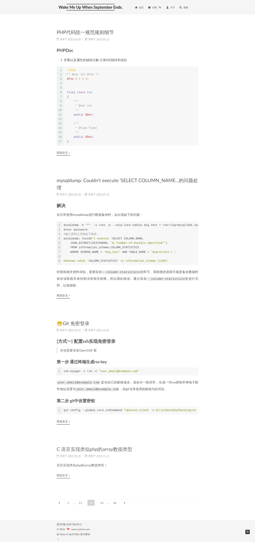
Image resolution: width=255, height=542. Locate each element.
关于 (170, 7)
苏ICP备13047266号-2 (69, 522)
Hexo (63, 532)
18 (114, 501)
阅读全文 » (63, 152)
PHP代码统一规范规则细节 (85, 32)
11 (80, 501)
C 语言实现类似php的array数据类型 (94, 447)
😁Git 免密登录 (73, 322)
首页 (139, 7)
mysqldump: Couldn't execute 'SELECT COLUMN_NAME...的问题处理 (127, 183)
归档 (155, 7)
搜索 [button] (183, 7)
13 (101, 501)
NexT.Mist (74, 532)
